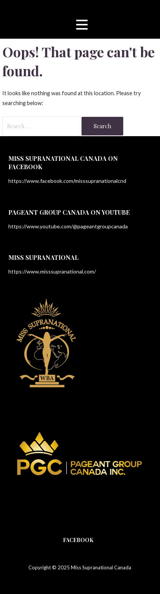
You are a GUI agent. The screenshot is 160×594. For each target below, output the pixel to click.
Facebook (78, 540)
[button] (82, 24)
